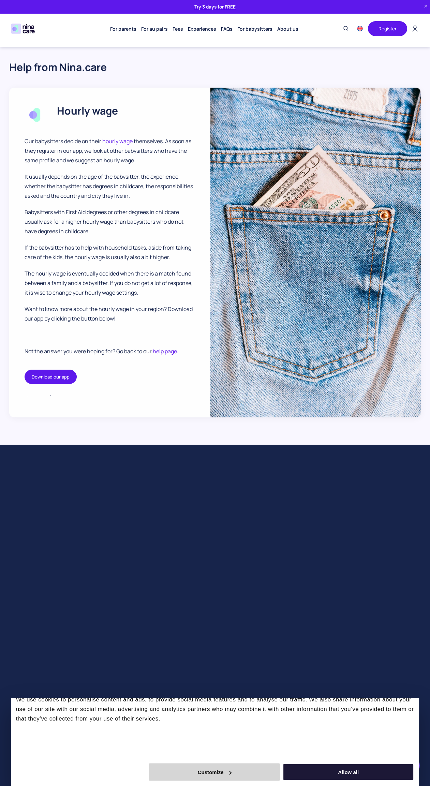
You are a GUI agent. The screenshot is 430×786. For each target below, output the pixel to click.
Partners (224, 555)
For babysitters (254, 29)
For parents (122, 29)
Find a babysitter (27, 524)
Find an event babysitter (35, 534)
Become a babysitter (135, 524)
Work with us (229, 565)
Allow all (355, 772)
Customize (215, 772)
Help (220, 631)
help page (165, 351)
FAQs (226, 29)
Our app (223, 534)
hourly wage (117, 141)
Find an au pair (24, 514)
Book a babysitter (28, 616)
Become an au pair (132, 514)
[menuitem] (358, 28)
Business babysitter (30, 626)
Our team (225, 545)
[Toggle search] (344, 29)
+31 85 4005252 (339, 507)
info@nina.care (339, 519)
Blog (220, 524)
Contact (224, 621)
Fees (177, 29)
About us (287, 29)
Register (386, 28)
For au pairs (153, 29)
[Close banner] (426, 6)
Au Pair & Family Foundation (245, 641)
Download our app (51, 377)
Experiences (201, 29)
